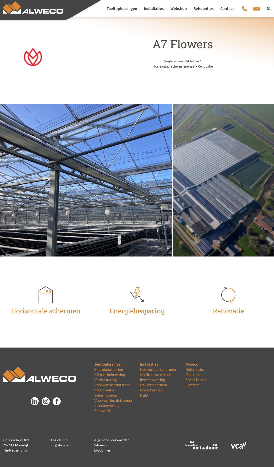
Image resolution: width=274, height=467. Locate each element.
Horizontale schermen (158, 369)
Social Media (196, 379)
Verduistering (105, 379)
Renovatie (102, 410)
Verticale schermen (155, 374)
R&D (144, 395)
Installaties (149, 364)
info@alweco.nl (60, 445)
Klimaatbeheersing (109, 374)
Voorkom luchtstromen (113, 400)
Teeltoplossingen (108, 364)
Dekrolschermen (153, 384)
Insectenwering (106, 405)
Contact (192, 384)
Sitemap (100, 445)
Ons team (193, 374)
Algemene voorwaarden (111, 440)
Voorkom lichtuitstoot (112, 384)
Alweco (192, 364)
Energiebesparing (108, 369)
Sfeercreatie (104, 390)
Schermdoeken (106, 395)
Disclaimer (102, 450)
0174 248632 (58, 440)
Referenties (195, 369)
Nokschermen (151, 390)
